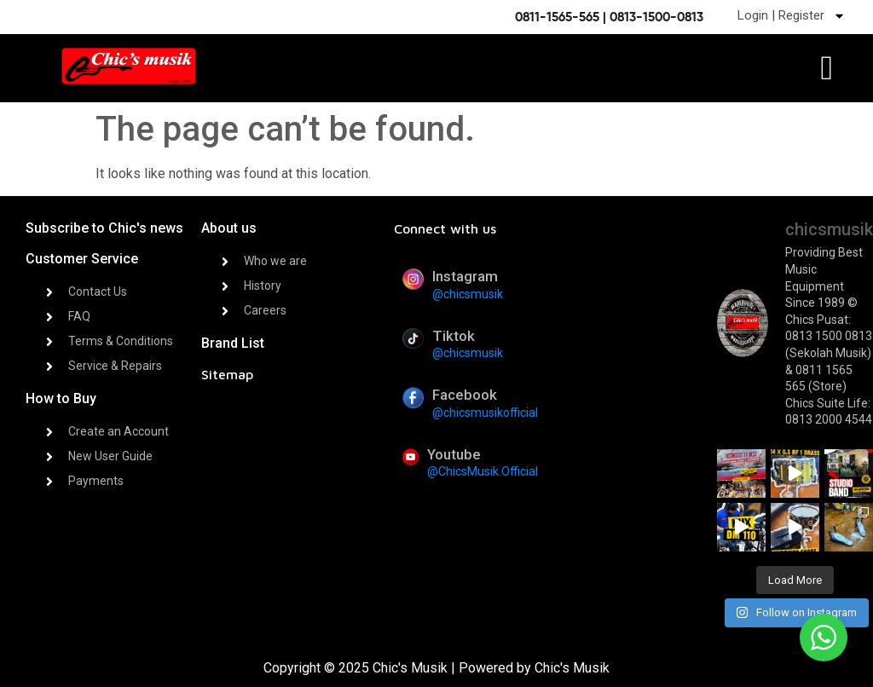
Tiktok (453, 335)
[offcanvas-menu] (826, 68)
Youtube (454, 454)
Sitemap (227, 374)
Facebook (464, 394)
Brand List (232, 343)
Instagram (465, 276)
